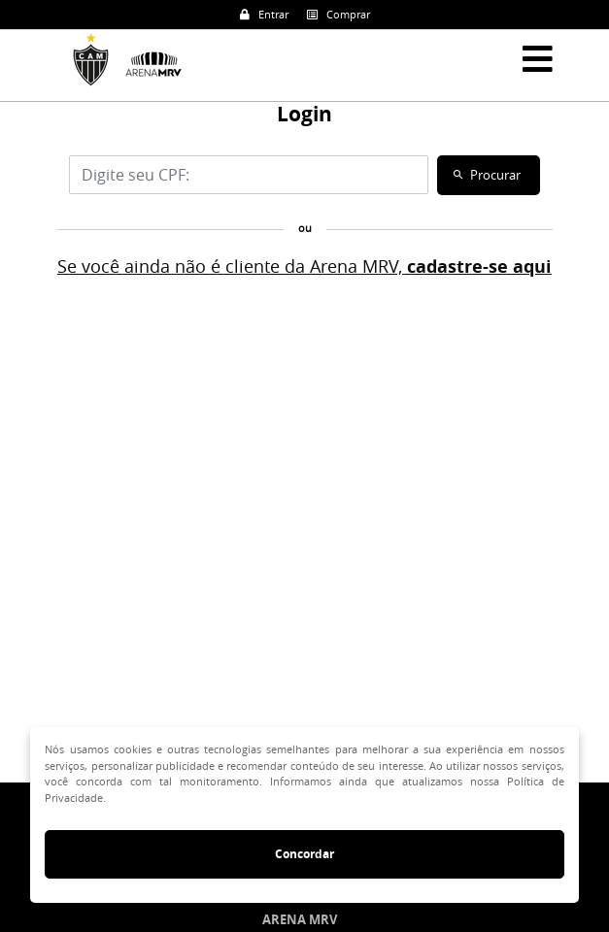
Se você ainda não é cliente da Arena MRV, (304, 266)
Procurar (486, 174)
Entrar (264, 14)
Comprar (338, 14)
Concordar (304, 854)
